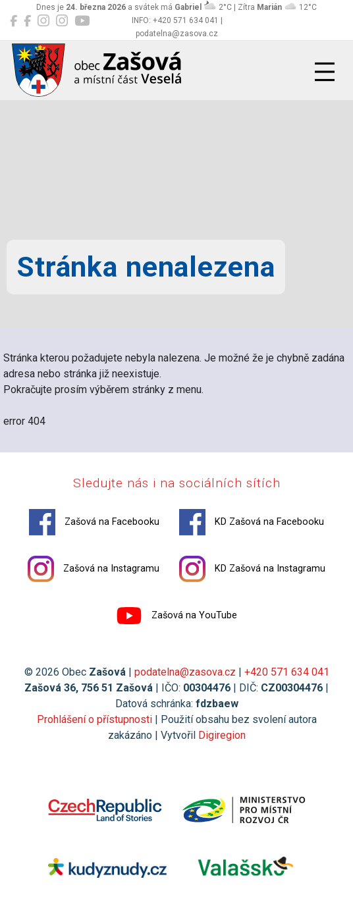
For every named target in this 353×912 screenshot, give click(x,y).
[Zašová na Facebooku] (13, 21)
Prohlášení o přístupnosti (94, 719)
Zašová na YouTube (176, 616)
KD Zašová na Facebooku (251, 522)
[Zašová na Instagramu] (43, 21)
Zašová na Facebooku (94, 522)
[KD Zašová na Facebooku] (27, 21)
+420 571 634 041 (286, 672)
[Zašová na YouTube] (82, 21)
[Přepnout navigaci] (324, 71)
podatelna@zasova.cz (185, 672)
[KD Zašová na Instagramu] (62, 21)
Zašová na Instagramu (93, 569)
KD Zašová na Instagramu (252, 569)
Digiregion (222, 735)
